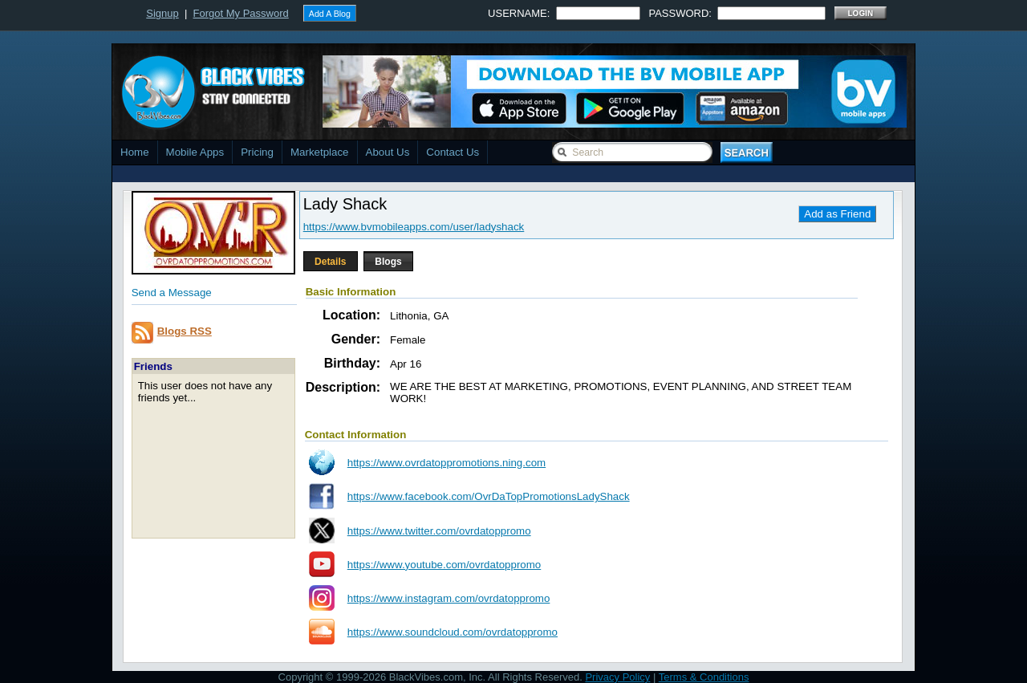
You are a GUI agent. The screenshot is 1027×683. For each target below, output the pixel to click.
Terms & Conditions (704, 677)
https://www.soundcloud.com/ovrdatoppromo (452, 632)
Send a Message (172, 293)
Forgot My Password (241, 13)
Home (134, 152)
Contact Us (452, 152)
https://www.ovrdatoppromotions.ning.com (446, 463)
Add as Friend (837, 214)
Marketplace (319, 152)
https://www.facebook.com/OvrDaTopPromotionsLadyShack (488, 496)
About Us (388, 152)
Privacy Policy (617, 677)
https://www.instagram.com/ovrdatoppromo (448, 598)
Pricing (257, 152)
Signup (162, 13)
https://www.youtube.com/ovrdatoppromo (444, 565)
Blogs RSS (184, 331)
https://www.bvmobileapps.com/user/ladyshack (414, 227)
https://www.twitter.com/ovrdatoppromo (439, 531)
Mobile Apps (195, 152)
